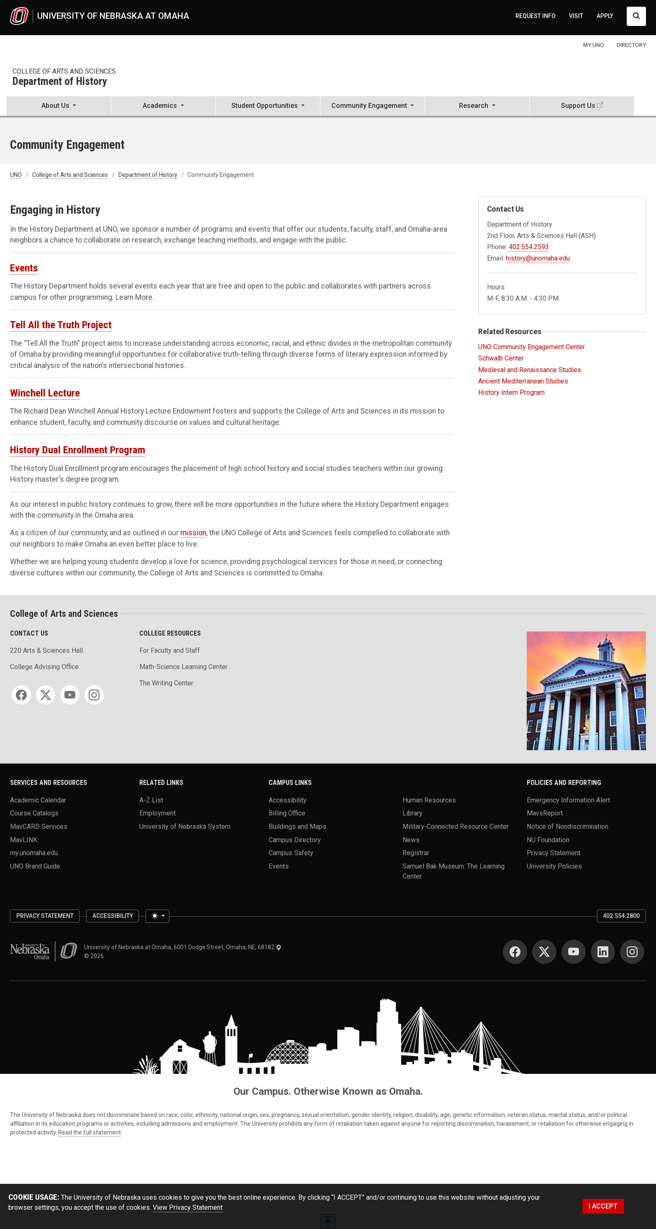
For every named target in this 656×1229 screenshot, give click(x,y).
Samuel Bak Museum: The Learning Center (453, 871)
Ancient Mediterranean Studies (523, 381)
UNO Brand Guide (35, 866)
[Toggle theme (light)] (157, 916)
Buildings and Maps (297, 826)
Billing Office (287, 813)
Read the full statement (89, 1132)
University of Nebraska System (185, 826)
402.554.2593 (529, 247)
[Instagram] (94, 695)
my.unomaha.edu (34, 853)
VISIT (576, 16)
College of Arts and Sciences (64, 71)
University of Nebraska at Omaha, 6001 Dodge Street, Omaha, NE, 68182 (183, 947)
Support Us (578, 106)
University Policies (554, 866)
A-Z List (151, 800)
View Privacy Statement (188, 1207)
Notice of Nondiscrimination (567, 826)
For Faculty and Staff (169, 650)
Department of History (60, 81)
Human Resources (429, 800)
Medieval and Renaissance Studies (529, 370)
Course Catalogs (34, 813)
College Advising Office (44, 667)
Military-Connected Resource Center (455, 826)
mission (193, 533)
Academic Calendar (38, 800)
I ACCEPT (603, 1206)
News (411, 839)
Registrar (415, 853)
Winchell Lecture (45, 393)
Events (24, 268)
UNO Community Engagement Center (531, 347)
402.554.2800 (621, 915)
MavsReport (545, 813)
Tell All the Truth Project (61, 325)
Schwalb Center (501, 358)
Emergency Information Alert (568, 800)
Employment (157, 813)
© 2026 (95, 956)
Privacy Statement (553, 853)
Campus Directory (295, 839)
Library (412, 813)
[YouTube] (69, 695)
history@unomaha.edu (538, 258)
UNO (16, 174)
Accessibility (288, 800)
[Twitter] (45, 695)
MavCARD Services (38, 826)
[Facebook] (21, 695)
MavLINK (23, 839)
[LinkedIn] (603, 952)
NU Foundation (548, 839)
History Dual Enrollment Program (77, 450)
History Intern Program (511, 392)
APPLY (605, 16)
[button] (59, 106)
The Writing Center (166, 683)
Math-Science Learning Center (183, 667)
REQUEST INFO (535, 16)
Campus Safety (291, 853)
